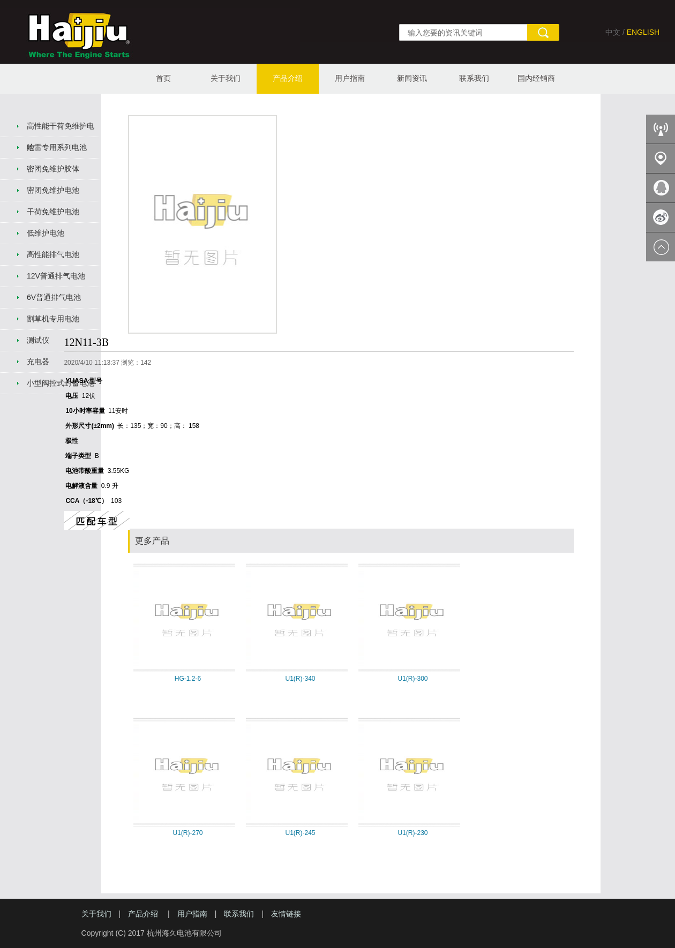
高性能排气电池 (53, 254)
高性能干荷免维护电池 (60, 129)
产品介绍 (288, 78)
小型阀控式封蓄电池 (60, 383)
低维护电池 (45, 233)
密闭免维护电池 (53, 190)
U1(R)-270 (187, 833)
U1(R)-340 (300, 678)
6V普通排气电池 (54, 297)
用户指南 (350, 78)
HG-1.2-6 (188, 678)
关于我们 (226, 78)
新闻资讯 (412, 78)
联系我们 (474, 78)
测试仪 (38, 340)
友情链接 (286, 913)
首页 (163, 78)
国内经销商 (536, 78)
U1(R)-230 (413, 833)
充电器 (38, 361)
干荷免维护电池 (53, 211)
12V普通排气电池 (56, 276)
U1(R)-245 (300, 833)
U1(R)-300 (413, 678)
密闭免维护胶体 (53, 168)
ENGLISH (643, 32)
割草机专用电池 (53, 318)
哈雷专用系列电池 (57, 147)
